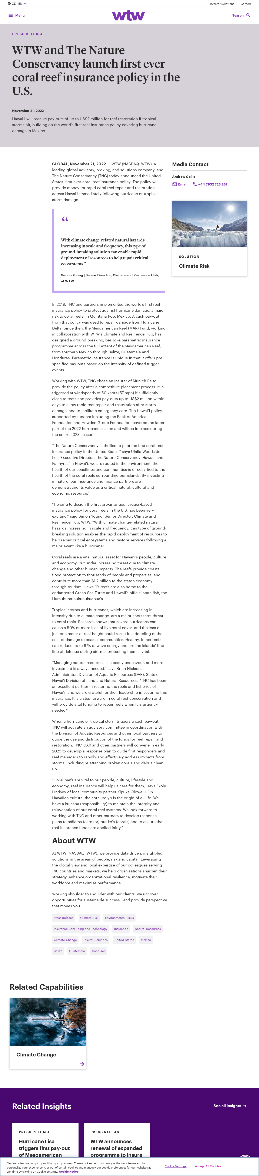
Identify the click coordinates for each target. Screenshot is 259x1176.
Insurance (121, 929)
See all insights (230, 1106)
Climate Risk (89, 917)
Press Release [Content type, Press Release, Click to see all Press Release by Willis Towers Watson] (28, 34)
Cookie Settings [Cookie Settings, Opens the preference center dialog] (176, 1166)
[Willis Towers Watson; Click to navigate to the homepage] (128, 15)
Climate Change (65, 940)
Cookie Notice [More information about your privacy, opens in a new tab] (69, 1171)
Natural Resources (148, 929)
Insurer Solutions (95, 940)
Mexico (146, 940)
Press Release (64, 917)
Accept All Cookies (208, 1166)
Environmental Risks (119, 917)
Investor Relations (221, 4)
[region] (129, 1166)
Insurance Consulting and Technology (80, 929)
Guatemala (77, 951)
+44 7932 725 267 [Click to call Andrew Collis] (213, 184)
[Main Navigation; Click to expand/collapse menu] (16, 15)
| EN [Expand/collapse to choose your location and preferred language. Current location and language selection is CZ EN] (17, 4)
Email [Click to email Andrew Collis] (182, 184)
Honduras (99, 951)
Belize (58, 951)
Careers (246, 4)
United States (124, 940)
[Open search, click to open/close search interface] (241, 15)
